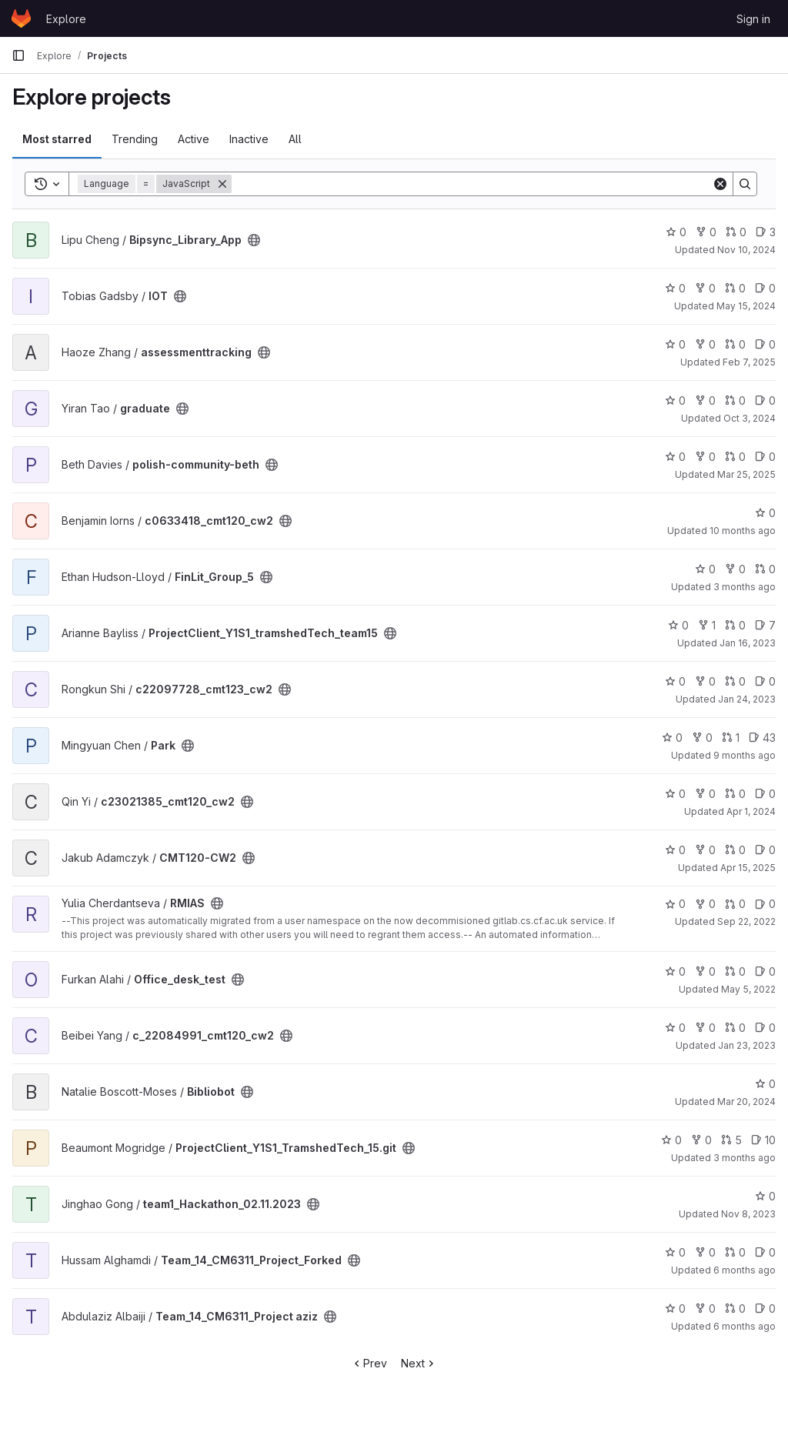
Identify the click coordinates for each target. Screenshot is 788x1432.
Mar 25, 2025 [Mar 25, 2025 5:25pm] (746, 474)
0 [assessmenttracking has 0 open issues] (765, 344)
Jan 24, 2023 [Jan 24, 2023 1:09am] (747, 699)
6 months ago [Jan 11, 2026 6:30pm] (744, 1326)
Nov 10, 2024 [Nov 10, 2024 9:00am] (746, 249)
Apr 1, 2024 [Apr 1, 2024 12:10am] (751, 811)
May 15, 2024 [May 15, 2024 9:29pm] (746, 306)
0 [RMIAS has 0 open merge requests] (735, 903)
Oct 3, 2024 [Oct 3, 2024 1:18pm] (749, 418)
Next (419, 1363)
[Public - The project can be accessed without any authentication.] (254, 240)
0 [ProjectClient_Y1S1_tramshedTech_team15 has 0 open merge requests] (735, 625)
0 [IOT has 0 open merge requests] (735, 288)
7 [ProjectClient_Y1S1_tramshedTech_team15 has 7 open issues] (765, 625)
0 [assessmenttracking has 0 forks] (705, 344)
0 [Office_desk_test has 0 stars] (675, 971)
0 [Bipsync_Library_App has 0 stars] (676, 232)
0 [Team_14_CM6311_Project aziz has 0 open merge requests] (735, 1308)
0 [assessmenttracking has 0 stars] (675, 344)
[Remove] (222, 184)
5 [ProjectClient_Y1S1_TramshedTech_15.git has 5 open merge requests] (731, 1140)
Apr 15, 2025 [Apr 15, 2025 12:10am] (748, 867)
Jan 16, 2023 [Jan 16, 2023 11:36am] (748, 643)
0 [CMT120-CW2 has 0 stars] (675, 849)
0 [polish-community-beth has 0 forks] (705, 456)
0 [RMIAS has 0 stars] (675, 903)
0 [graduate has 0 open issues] (765, 400)
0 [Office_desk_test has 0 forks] (705, 971)
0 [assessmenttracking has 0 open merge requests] (735, 344)
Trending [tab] (135, 138)
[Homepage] (21, 18)
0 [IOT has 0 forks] (705, 288)
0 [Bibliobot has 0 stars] (765, 1083)
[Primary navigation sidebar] (18, 55)
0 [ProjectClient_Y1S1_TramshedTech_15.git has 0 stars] (671, 1140)
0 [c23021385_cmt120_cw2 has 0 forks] (705, 793)
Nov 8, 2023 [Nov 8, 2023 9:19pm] (748, 1214)
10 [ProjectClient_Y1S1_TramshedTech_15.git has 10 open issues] (763, 1140)
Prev (369, 1363)
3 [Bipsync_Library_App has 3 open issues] (766, 232)
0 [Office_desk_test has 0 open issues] (765, 971)
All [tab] (295, 138)
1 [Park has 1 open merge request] (731, 737)
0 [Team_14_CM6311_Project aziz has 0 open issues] (765, 1308)
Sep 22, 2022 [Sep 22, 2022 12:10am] (746, 921)
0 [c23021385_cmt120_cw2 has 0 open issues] (765, 793)
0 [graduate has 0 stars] (675, 400)
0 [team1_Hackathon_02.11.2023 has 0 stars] (765, 1196)
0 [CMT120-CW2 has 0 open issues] (765, 849)
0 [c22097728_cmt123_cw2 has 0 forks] (705, 681)
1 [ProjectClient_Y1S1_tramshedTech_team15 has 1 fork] (707, 625)
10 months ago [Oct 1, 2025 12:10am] (743, 530)
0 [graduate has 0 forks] (705, 400)
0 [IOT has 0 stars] (675, 288)
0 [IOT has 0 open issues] (765, 288)
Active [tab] (193, 138)
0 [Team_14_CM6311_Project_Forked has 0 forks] (705, 1252)
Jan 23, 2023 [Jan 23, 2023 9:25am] (747, 1045)
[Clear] (720, 184)
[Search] (472, 184)
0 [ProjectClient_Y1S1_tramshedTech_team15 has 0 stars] (678, 625)
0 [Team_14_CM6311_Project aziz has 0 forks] (705, 1308)
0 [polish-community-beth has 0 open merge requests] (735, 456)
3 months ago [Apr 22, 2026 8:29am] (744, 1157)
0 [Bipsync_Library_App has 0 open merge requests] (736, 232)
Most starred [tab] (57, 138)
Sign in (753, 18)
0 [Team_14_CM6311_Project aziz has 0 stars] (675, 1308)
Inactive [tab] (249, 138)
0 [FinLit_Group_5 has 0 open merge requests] (765, 569)
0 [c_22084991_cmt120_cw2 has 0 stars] (675, 1027)
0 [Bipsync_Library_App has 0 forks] (706, 232)
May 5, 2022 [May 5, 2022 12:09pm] (748, 989)
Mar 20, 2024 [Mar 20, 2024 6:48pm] (746, 1101)
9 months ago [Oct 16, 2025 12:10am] (744, 755)
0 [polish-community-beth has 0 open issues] (765, 456)
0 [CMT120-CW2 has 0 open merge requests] (735, 849)
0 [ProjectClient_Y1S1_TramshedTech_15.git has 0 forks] (701, 1140)
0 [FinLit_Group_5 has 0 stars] (705, 569)
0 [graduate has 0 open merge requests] (735, 400)
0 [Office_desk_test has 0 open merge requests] (735, 971)
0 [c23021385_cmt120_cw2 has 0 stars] (675, 793)
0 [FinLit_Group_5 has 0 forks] (735, 569)
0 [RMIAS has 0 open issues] (765, 903)
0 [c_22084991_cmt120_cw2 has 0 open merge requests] (735, 1027)
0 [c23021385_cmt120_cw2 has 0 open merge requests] (735, 793)
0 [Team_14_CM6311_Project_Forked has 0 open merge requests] (735, 1252)
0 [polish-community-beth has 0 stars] (675, 456)
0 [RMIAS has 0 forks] (705, 903)
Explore (66, 18)
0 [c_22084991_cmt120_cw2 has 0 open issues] (765, 1027)
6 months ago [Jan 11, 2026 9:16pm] (744, 1270)
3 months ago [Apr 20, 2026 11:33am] (744, 586)
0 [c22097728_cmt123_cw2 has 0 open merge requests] (735, 681)
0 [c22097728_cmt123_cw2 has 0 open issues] (765, 681)
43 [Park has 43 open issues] (762, 737)
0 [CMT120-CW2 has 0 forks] (705, 849)
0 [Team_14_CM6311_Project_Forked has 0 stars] (675, 1252)
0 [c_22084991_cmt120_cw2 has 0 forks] (705, 1027)
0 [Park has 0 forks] (702, 737)
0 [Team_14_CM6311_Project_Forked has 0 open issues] (765, 1252)
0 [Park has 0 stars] (672, 737)
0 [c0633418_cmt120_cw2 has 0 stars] (765, 512)
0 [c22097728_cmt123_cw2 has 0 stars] (675, 681)
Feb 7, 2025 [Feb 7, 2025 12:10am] (749, 362)
